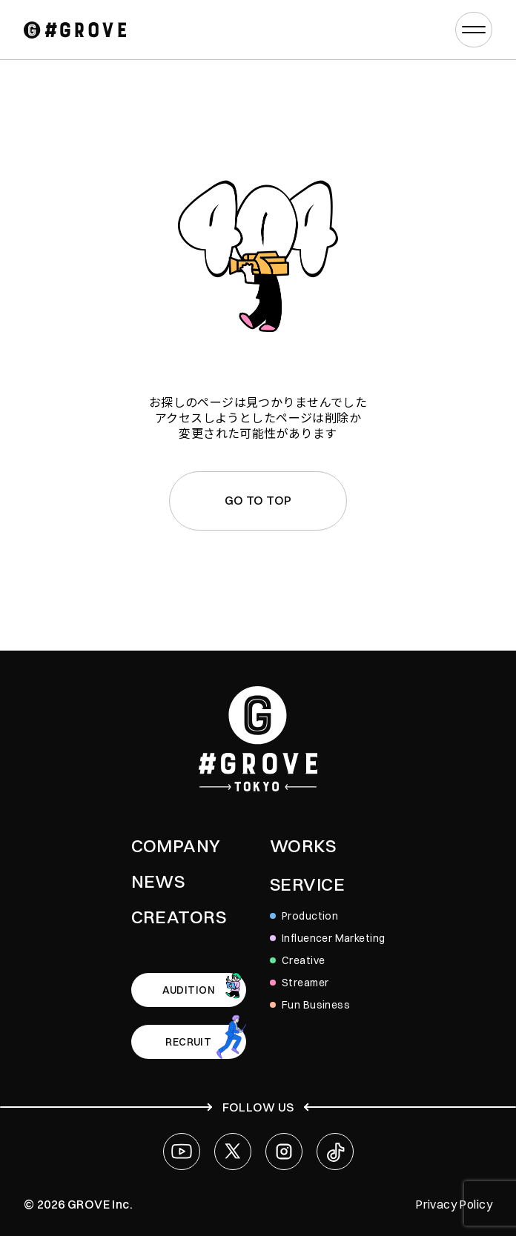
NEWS (158, 881)
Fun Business (316, 1005)
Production (310, 916)
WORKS (303, 845)
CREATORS (178, 917)
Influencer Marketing (333, 938)
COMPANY (176, 845)
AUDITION (188, 990)
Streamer (305, 982)
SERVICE (307, 884)
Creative (303, 960)
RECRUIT (188, 1042)
